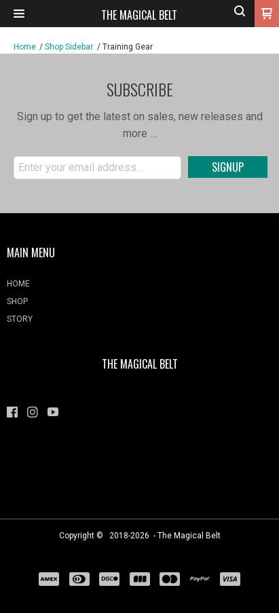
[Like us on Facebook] (12, 412)
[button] (19, 14)
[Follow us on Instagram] (32, 412)
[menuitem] (139, 287)
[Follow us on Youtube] (53, 412)
